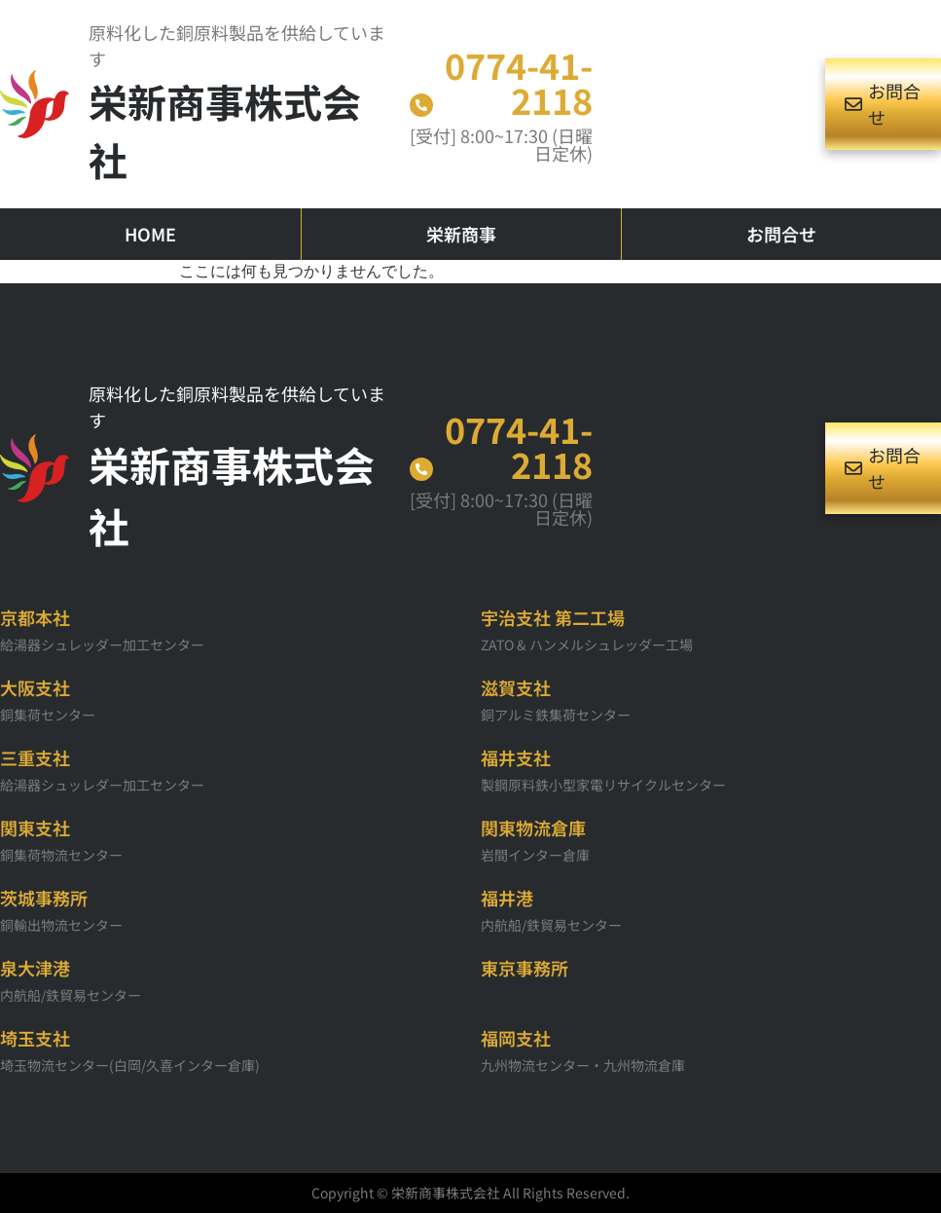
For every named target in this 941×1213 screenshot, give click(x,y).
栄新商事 (461, 233)
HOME (150, 233)
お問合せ (781, 233)
